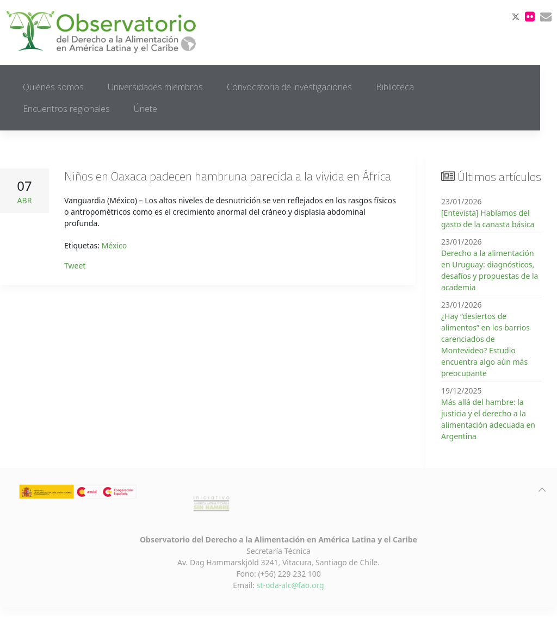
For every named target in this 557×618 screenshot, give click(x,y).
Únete (145, 109)
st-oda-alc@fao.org (290, 585)
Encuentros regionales (66, 109)
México (114, 245)
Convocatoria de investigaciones (289, 87)
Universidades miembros (155, 87)
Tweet (74, 265)
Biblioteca (395, 87)
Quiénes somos (53, 87)
